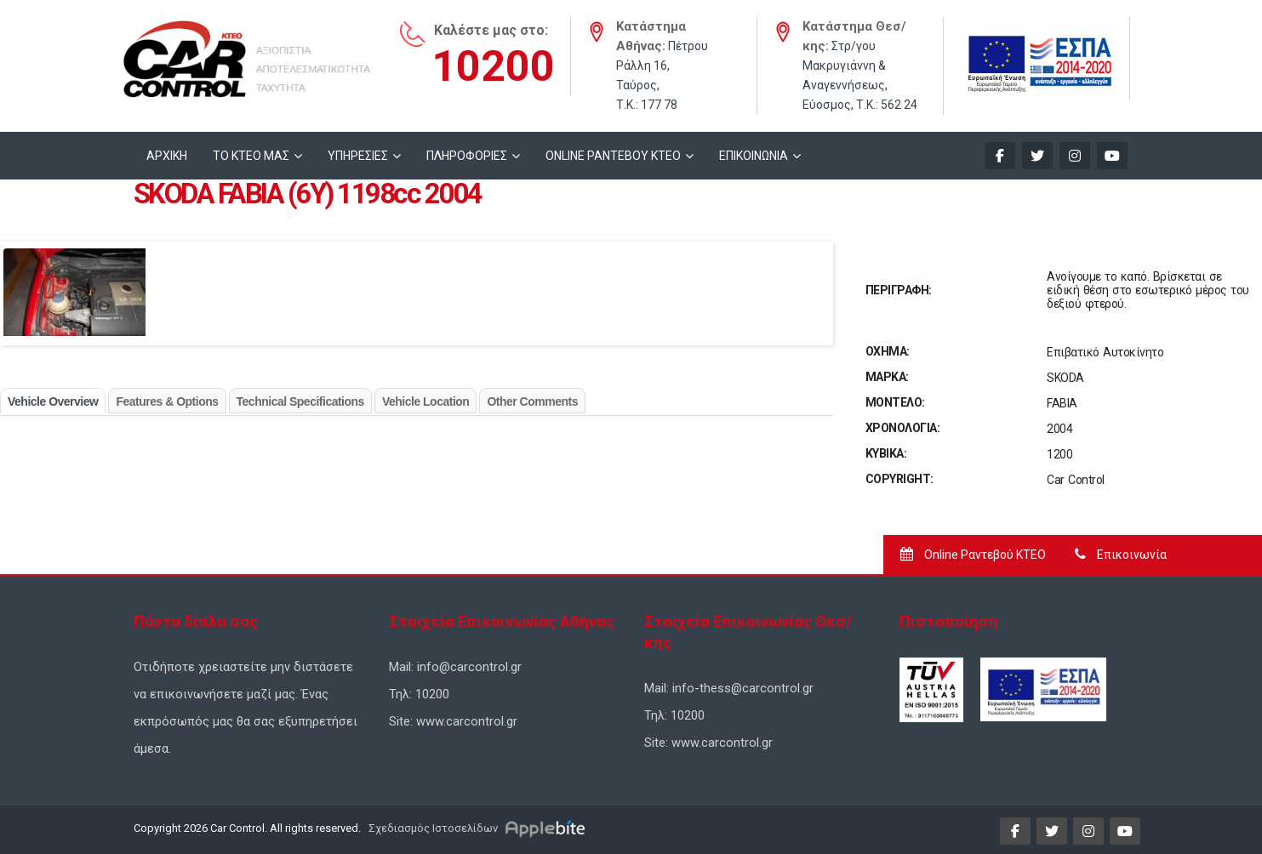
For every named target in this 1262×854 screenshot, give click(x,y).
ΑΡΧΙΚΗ (166, 155)
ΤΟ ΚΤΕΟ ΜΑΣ (251, 155)
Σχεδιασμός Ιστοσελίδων (432, 828)
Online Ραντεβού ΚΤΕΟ (973, 554)
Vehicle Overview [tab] (53, 401)
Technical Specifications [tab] (300, 401)
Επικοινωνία (1121, 554)
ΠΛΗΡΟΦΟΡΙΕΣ (466, 155)
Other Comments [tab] (532, 401)
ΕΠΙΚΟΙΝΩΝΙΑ (753, 155)
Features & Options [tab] (167, 401)
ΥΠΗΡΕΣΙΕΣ (358, 155)
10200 (493, 66)
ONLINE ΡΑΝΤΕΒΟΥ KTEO (613, 155)
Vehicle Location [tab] (425, 401)
